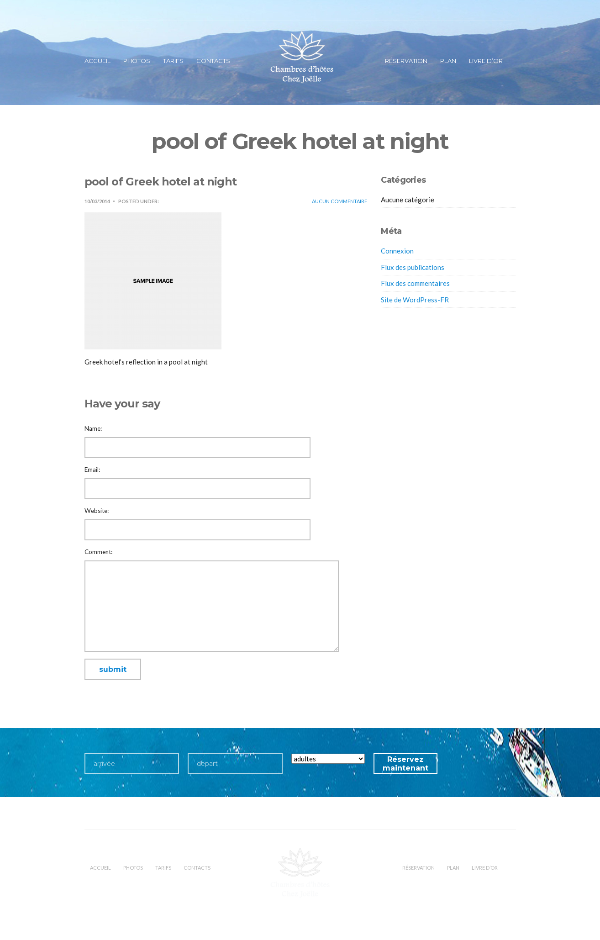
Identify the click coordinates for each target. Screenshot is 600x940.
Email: (92, 469)
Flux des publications (412, 267)
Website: (96, 510)
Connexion (397, 251)
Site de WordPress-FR (415, 300)
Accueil (97, 60)
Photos (136, 60)
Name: (93, 428)
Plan (448, 60)
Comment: (98, 551)
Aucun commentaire (339, 201)
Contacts (213, 60)
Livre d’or (486, 60)
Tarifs (173, 60)
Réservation (406, 60)
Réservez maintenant (405, 763)
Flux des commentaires (415, 283)
